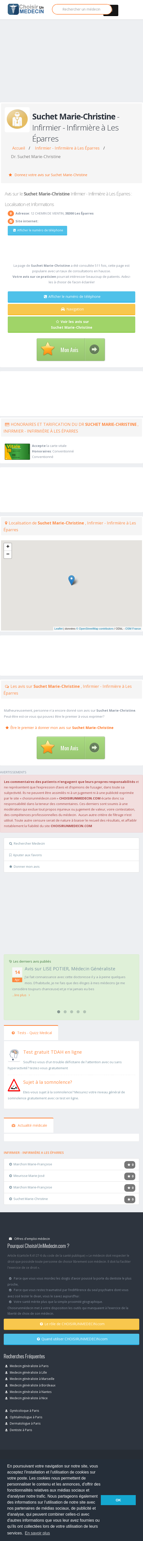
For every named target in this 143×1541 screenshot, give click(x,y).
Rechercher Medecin (27, 843)
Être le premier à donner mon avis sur (59, 727)
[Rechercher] (82, 9)
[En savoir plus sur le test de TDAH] (14, 1054)
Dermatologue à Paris (23, 1423)
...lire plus (21, 995)
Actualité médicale (29, 1125)
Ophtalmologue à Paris (23, 1417)
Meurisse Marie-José (27, 1175)
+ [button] (7, 547)
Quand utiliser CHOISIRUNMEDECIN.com (72, 1338)
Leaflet (58, 628)
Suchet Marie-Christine (28, 1198)
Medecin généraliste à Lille (26, 1372)
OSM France (133, 628)
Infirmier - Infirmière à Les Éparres (67, 148)
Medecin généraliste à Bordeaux (30, 1385)
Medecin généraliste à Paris (27, 1366)
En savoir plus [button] (37, 1533)
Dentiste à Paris (18, 1430)
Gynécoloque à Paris (22, 1411)
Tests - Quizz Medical (32, 1032)
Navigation (72, 309)
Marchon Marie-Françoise (30, 1164)
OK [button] (118, 1500)
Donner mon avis (24, 866)
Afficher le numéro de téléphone (38, 230)
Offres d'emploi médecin (29, 1239)
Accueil (18, 148)
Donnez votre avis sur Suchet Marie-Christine (48, 174)
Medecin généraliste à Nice (26, 1398)
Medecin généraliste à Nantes (28, 1392)
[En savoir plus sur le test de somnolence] (14, 1084)
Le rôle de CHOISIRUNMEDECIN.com (72, 1323)
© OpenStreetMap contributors (94, 628)
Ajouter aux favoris (25, 855)
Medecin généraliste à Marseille (29, 1379)
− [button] (7, 554)
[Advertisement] (70, 66)
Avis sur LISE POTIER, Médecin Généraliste (70, 969)
